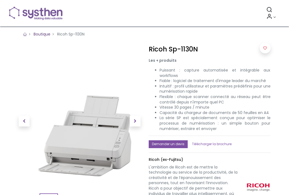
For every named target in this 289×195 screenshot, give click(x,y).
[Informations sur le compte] (270, 17)
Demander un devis (168, 144)
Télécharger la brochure (212, 144)
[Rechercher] (269, 10)
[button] (24, 121)
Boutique (42, 34)
